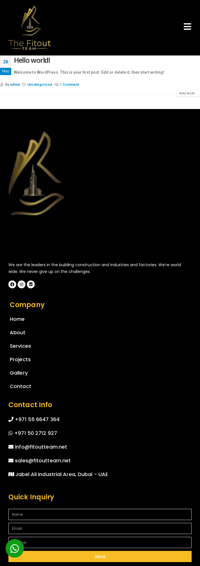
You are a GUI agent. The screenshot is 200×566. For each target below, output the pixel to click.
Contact (20, 386)
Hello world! (32, 60)
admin (15, 84)
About (18, 332)
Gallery (19, 372)
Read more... (188, 93)
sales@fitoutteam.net (39, 460)
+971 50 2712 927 (32, 433)
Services (20, 345)
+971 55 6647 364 (34, 419)
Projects (20, 359)
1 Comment (69, 84)
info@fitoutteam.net (37, 446)
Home (17, 319)
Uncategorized (39, 84)
